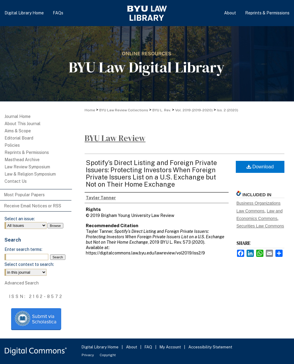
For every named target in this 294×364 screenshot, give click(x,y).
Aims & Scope (17, 130)
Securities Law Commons (260, 226)
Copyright (108, 355)
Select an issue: (19, 218)
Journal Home (17, 116)
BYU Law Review (115, 138)
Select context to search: (29, 264)
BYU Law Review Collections (123, 110)
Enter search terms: (23, 249)
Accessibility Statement (210, 347)
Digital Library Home (100, 347)
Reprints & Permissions (26, 152)
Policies (12, 145)
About (132, 347)
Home (90, 110)
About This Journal (22, 123)
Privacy (88, 355)
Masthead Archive (22, 159)
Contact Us (15, 181)
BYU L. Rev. (161, 110)
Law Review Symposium (27, 166)
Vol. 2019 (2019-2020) (194, 110)
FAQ (149, 347)
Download (260, 166)
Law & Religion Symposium (30, 174)
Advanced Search (21, 283)
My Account (171, 347)
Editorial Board (18, 138)
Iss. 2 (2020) (227, 110)
